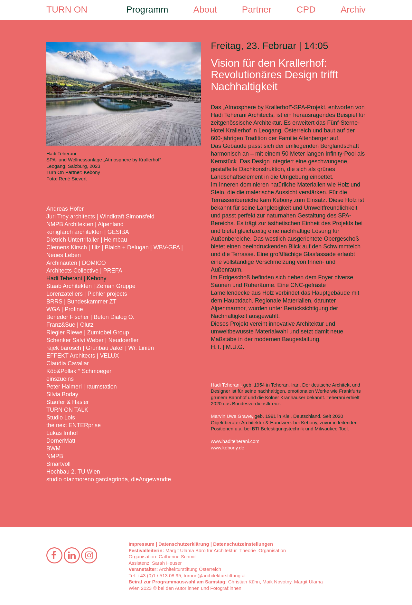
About (205, 9)
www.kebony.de (227, 447)
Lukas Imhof (62, 433)
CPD (305, 9)
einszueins (60, 379)
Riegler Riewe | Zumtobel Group (87, 332)
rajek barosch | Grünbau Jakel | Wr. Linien (100, 348)
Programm (147, 9)
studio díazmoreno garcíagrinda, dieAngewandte (108, 479)
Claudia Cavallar (67, 363)
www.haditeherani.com (235, 441)
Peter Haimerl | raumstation (81, 386)
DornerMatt (60, 440)
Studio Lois (60, 417)
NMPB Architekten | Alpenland (85, 224)
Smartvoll (58, 464)
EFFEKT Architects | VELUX (82, 355)
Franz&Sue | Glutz (70, 325)
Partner (257, 9)
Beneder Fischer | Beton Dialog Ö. (90, 317)
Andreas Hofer (65, 209)
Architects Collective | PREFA (84, 270)
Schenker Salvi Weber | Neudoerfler (92, 340)
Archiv (353, 9)
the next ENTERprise (73, 425)
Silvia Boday (62, 394)
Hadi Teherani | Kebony (76, 278)
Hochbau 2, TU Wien (73, 471)
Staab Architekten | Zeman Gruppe (91, 286)
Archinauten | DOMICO (76, 263)
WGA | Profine (64, 309)
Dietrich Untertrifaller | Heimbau (86, 239)
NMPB (54, 456)
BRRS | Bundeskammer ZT (81, 301)
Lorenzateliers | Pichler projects (86, 294)
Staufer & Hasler (67, 402)
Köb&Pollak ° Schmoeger (78, 371)
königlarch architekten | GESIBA (87, 232)
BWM (53, 448)
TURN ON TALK (67, 410)
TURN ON (67, 9)
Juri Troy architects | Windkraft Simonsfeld (100, 216)
